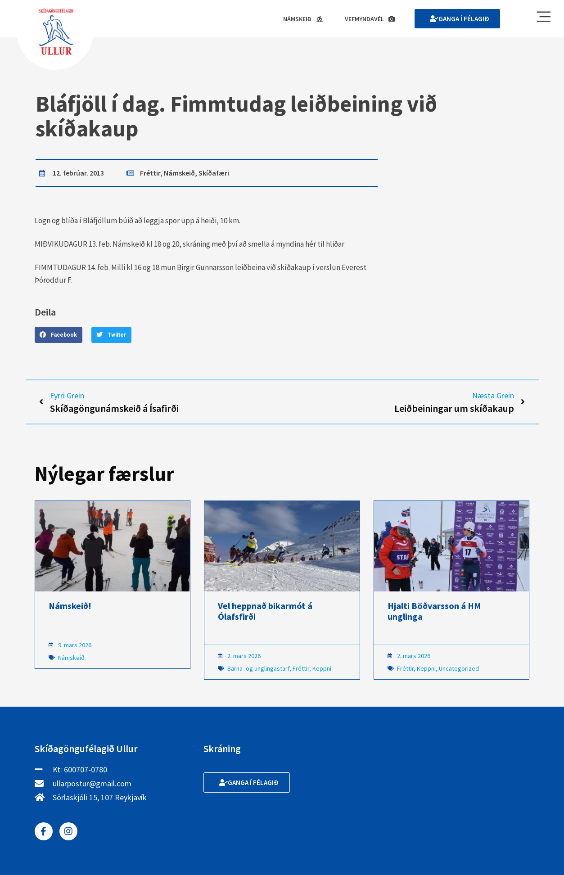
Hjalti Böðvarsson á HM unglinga (434, 611)
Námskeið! (70, 605)
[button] (58, 335)
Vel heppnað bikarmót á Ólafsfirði (265, 611)
